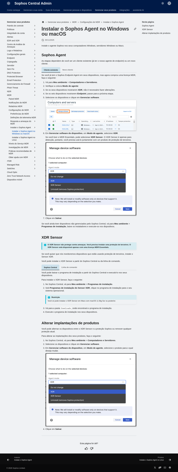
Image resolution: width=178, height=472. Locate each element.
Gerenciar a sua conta (32, 10)
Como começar (13, 10)
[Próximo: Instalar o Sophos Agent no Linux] (154, 459)
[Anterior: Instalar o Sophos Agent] (20, 459)
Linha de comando (69, 267)
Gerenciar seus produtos (105, 10)
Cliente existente (51, 70)
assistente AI (138, 10)
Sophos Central (50, 267)
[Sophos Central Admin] (8, 3)
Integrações (124, 10)
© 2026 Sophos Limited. (15, 468)
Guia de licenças (53, 10)
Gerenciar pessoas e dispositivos (77, 10)
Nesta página (148, 22)
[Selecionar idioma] (169, 3)
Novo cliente (68, 70)
